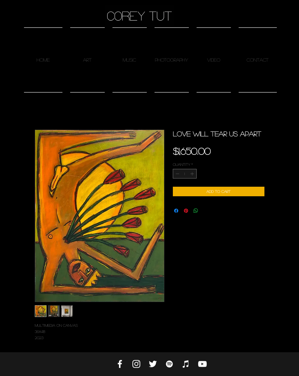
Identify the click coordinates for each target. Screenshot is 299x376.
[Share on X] (206, 211)
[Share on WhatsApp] (196, 211)
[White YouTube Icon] (202, 364)
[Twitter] (153, 364)
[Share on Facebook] (176, 211)
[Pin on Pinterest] (186, 211)
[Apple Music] (186, 364)
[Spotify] (169, 364)
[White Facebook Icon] (120, 364)
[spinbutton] (184, 173)
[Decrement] (177, 173)
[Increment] (192, 173)
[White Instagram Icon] (136, 364)
